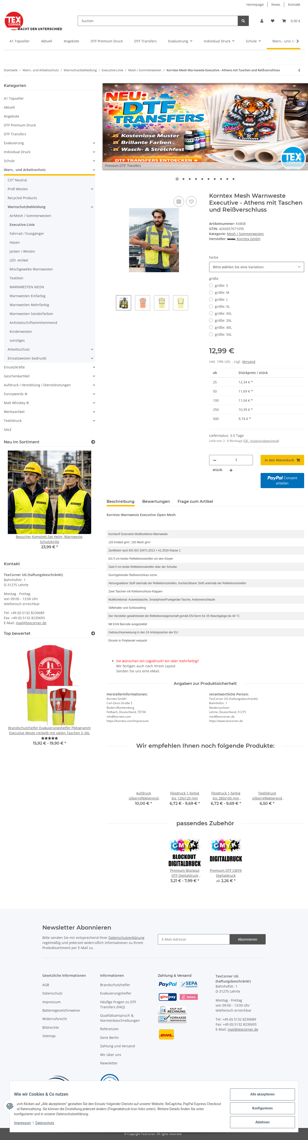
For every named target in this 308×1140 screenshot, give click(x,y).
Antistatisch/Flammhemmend (33, 322)
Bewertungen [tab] (156, 501)
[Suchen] (158, 21)
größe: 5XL (223, 334)
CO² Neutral (17, 180)
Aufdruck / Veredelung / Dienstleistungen (37, 385)
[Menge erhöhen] (231, 470)
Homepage (255, 4)
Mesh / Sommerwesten (245, 233)
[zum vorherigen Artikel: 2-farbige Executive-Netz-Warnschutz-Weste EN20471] (299, 70)
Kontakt (294, 4)
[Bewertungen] (49, 738)
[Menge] (236, 460)
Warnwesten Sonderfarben (31, 313)
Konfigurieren (259, 1110)
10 (233, 179)
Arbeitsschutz (19, 349)
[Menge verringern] (214, 460)
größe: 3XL (223, 320)
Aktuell (9, 107)
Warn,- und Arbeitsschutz (25, 169)
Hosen (15, 242)
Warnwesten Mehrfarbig (29, 304)
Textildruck (13, 420)
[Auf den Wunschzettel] (191, 201)
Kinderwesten (21, 331)
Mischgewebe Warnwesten (31, 269)
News (275, 4)
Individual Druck (17, 152)
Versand (248, 361)
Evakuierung (14, 143)
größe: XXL (223, 313)
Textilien (16, 278)
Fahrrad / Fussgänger (27, 233)
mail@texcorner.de (31, 623)
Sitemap (49, 1036)
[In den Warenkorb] (110, 189)
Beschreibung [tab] (121, 501)
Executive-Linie (22, 224)
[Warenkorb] (291, 21)
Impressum (51, 1002)
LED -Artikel (19, 260)
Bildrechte (50, 1027)
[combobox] (256, 267)
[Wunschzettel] (272, 21)
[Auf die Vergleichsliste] (178, 201)
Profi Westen (18, 189)
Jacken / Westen (22, 251)
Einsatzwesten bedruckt (27, 358)
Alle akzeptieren (259, 1098)
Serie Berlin (109, 1037)
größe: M (222, 292)
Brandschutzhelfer (115, 985)
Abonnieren (247, 939)
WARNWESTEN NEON (27, 287)
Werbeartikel (14, 411)
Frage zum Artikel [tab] (195, 501)
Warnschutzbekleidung (26, 206)
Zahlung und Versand (117, 1046)
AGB (45, 985)
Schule (9, 160)
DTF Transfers (15, 134)
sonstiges (17, 340)
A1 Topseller (14, 98)
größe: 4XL (223, 327)
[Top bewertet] (93, 633)
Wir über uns (110, 1054)
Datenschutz (52, 993)
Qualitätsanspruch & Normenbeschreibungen (120, 1018)
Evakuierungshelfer (115, 993)
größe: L (221, 299)
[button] (262, 21)
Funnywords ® (15, 394)
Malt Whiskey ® (16, 402)
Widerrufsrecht (54, 1018)
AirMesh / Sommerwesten (30, 215)
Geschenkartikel (17, 376)
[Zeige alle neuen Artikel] (93, 442)
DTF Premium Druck (20, 125)
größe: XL (222, 306)
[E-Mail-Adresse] (194, 939)
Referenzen (109, 1029)
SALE (8, 429)
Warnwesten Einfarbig (27, 296)
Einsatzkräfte (14, 367)
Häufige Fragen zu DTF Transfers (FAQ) (118, 1004)
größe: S (221, 285)
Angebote (11, 116)
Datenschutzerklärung (126, 937)
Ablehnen (259, 1123)
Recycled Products (22, 198)
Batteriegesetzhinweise (61, 1010)
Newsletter (109, 1063)
